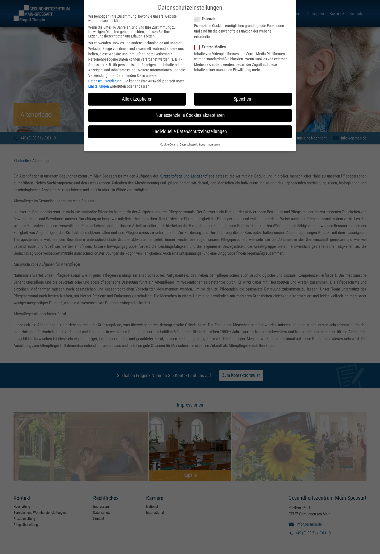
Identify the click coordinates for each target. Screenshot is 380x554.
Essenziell (207, 17)
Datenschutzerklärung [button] (192, 143)
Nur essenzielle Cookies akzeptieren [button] (190, 114)
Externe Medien (211, 45)
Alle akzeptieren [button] (137, 97)
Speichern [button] (243, 97)
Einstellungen (98, 84)
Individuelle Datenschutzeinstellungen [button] (190, 130)
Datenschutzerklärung (105, 79)
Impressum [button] (213, 143)
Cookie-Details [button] (169, 143)
